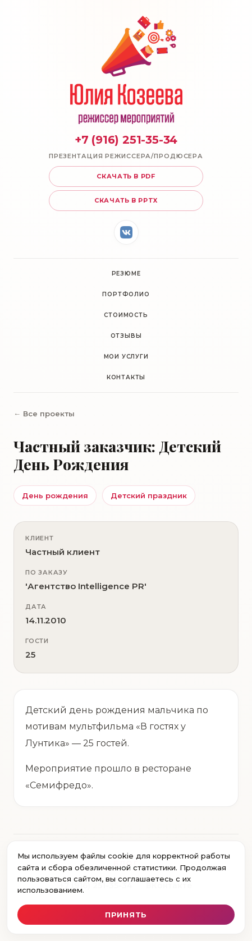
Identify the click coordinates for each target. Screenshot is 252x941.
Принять (126, 914)
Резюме (126, 273)
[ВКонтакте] (126, 232)
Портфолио (125, 294)
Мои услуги (126, 356)
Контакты (126, 377)
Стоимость (126, 315)
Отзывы (126, 335)
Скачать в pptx (126, 200)
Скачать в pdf (126, 176)
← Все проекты (44, 413)
